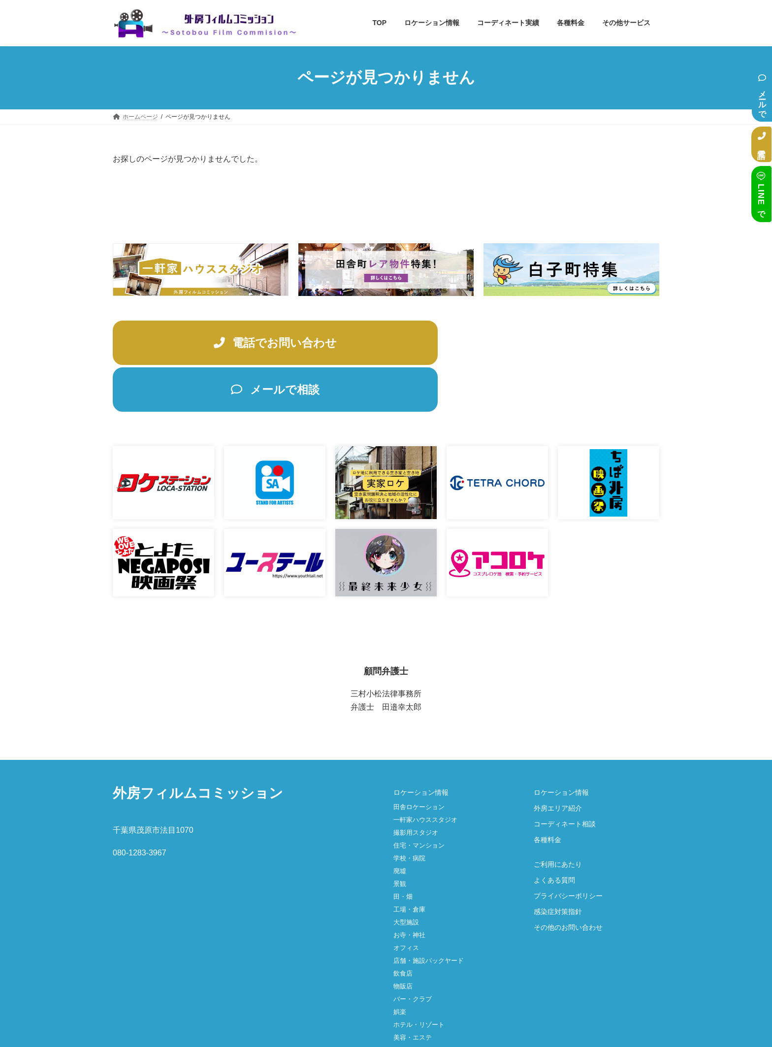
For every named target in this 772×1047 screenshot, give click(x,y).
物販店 (403, 942)
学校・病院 (409, 814)
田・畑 (403, 852)
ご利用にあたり (558, 820)
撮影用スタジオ (415, 788)
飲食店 (403, 929)
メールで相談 (762, 95)
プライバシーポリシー (568, 851)
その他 (403, 1006)
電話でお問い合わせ (244, 344)
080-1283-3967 (139, 809)
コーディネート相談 (565, 780)
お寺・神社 (409, 890)
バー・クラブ (412, 954)
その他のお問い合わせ (568, 883)
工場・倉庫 (409, 865)
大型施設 (406, 878)
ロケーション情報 (421, 748)
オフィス (406, 903)
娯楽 (399, 967)
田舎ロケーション (419, 762)
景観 (399, 839)
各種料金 (547, 795)
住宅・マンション (419, 801)
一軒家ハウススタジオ (425, 775)
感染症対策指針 (558, 867)
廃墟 (399, 826)
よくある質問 (554, 836)
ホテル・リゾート (419, 980)
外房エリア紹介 (558, 764)
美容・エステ (412, 993)
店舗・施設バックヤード (428, 916)
